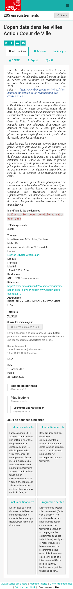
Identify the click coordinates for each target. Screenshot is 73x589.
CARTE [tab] (14, 60)
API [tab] (49, 60)
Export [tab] (33, 60)
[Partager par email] (23, 43)
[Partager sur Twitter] (6, 43)
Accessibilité (28, 587)
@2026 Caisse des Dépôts (14, 583)
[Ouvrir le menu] (67, 5)
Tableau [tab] (39, 51)
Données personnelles (61, 583)
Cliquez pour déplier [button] (19, 389)
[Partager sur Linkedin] (17, 43)
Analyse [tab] (60, 51)
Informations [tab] (17, 51)
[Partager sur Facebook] (11, 43)
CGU (17, 587)
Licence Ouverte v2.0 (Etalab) (23, 254)
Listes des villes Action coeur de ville (32, 427)
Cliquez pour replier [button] (18, 401)
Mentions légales (39, 583)
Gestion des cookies (49, 587)
